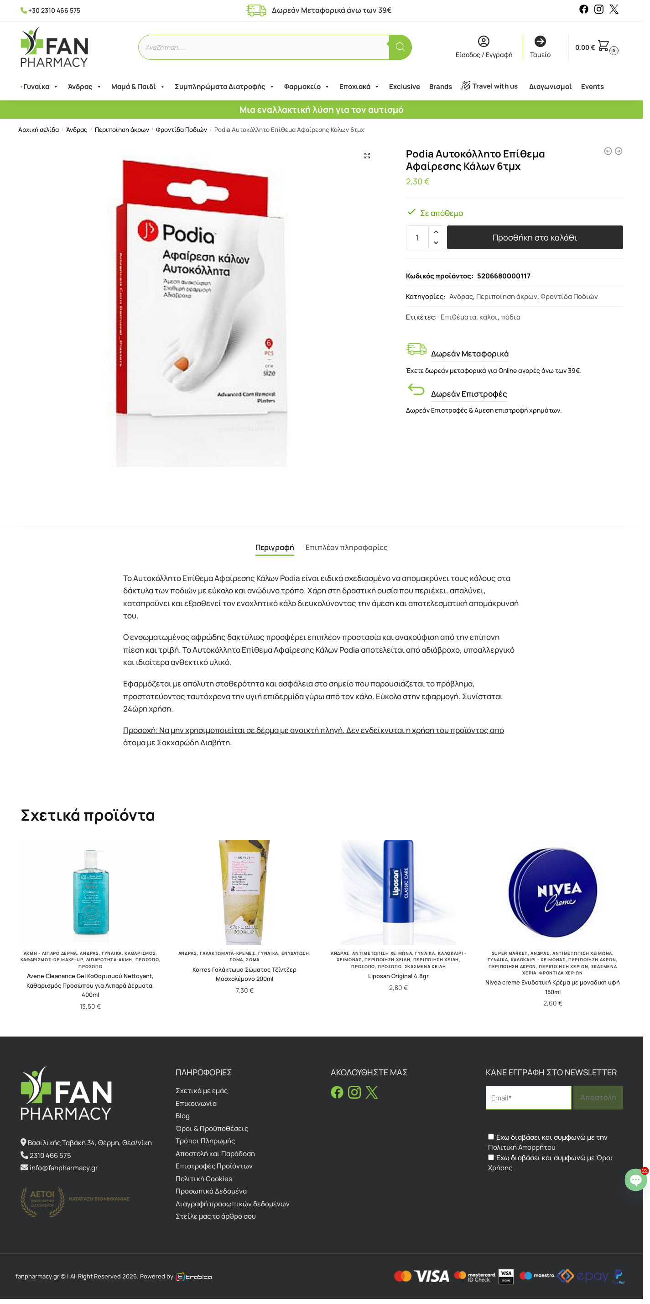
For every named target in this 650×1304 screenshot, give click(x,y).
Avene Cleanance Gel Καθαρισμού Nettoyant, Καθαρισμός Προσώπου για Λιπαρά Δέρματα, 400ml (90, 985)
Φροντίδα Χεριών (561, 973)
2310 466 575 (50, 1155)
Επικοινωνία (196, 1103)
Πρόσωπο (147, 960)
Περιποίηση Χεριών (563, 966)
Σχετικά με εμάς (202, 1090)
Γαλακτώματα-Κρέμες (227, 953)
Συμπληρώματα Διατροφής (222, 86)
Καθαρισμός (140, 953)
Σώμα (236, 960)
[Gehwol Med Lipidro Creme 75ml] (608, 151)
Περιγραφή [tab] (274, 547)
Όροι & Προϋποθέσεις (212, 1128)
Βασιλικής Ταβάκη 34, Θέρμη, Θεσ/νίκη (90, 1142)
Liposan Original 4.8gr (398, 976)
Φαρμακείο (304, 86)
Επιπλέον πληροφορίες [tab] (347, 547)
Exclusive (401, 86)
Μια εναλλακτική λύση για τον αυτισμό (321, 109)
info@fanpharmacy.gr (64, 1168)
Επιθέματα (458, 316)
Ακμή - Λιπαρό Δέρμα (50, 953)
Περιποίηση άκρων (122, 130)
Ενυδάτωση (295, 953)
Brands (437, 86)
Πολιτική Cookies (204, 1179)
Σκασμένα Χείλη (425, 966)
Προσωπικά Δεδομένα (211, 1191)
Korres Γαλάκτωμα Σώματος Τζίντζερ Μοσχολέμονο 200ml (244, 974)
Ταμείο (540, 47)
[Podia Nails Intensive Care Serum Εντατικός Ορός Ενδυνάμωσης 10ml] (618, 151)
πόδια (510, 316)
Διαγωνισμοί (547, 86)
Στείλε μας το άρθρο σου (216, 1216)
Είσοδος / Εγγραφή (484, 47)
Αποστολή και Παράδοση (215, 1153)
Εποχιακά (356, 86)
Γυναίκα (38, 86)
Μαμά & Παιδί (135, 86)
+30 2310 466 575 (54, 10)
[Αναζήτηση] (400, 47)
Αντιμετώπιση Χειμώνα (382, 953)
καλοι (488, 316)
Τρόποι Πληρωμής (205, 1141)
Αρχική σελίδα (38, 130)
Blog (183, 1116)
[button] (367, 155)
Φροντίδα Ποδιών (181, 130)
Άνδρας (82, 86)
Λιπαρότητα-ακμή (109, 960)
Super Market (510, 953)
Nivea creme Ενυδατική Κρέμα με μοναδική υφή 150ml (552, 987)
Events (589, 86)
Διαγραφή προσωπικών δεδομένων (233, 1204)
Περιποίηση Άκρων (512, 966)
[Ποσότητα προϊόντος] (417, 237)
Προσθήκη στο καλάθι (535, 237)
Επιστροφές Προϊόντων (214, 1166)
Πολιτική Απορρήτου (522, 1147)
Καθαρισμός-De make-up (52, 960)
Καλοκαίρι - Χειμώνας (538, 960)
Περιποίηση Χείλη (387, 960)
